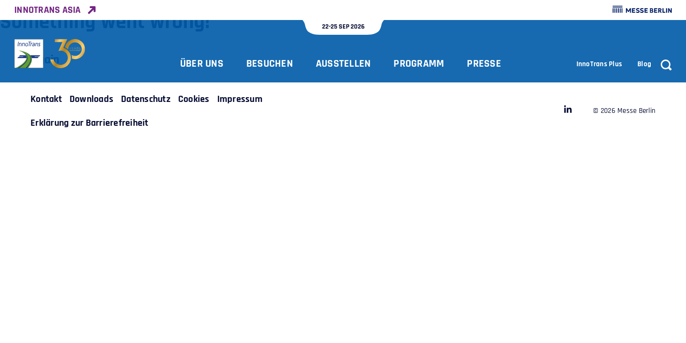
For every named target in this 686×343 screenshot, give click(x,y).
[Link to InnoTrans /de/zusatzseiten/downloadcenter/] (91, 99)
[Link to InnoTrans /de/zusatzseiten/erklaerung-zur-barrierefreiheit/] (89, 123)
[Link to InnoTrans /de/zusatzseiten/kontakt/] (46, 99)
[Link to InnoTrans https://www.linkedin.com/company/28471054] (568, 111)
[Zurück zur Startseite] (50, 53)
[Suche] (666, 65)
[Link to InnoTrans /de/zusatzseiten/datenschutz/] (146, 99)
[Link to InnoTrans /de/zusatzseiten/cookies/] (194, 99)
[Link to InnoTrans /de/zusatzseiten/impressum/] (239, 99)
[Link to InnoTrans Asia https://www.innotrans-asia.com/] (54, 10)
